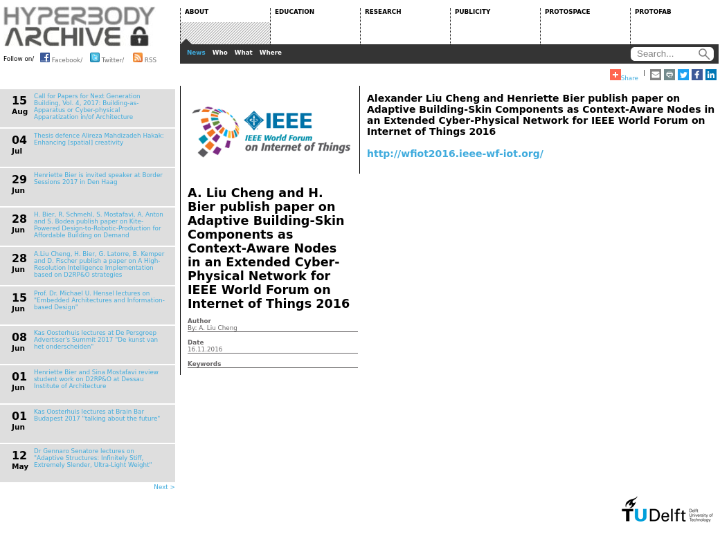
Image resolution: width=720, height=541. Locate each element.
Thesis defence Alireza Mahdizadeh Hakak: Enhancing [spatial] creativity (99, 139)
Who (220, 52)
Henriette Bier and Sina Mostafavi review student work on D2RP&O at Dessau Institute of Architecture (96, 379)
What (244, 52)
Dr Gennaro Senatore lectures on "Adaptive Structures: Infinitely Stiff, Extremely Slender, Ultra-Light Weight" (93, 458)
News (196, 52)
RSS (144, 57)
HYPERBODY (79, 26)
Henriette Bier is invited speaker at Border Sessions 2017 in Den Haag (98, 178)
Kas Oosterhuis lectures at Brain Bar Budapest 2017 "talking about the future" (97, 415)
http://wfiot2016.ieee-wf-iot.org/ (455, 153)
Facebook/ (61, 57)
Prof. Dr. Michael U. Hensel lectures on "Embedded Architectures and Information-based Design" (99, 300)
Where (271, 52)
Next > (164, 487)
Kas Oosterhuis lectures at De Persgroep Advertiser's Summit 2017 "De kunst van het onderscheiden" (96, 339)
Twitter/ (107, 57)
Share (624, 75)
